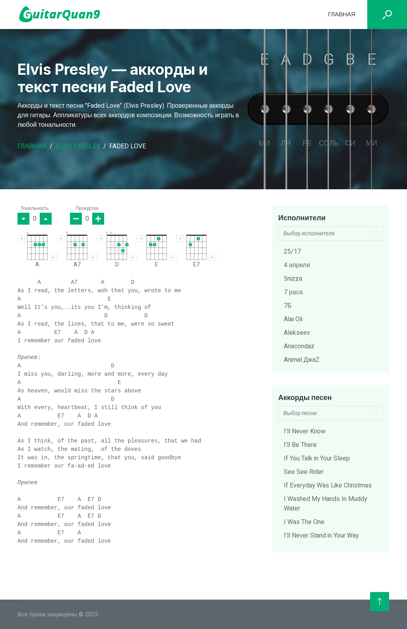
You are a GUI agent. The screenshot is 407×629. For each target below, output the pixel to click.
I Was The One (304, 522)
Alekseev (297, 333)
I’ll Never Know (305, 431)
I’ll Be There (300, 445)
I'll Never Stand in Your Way (321, 535)
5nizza (293, 278)
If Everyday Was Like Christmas (328, 485)
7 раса (293, 292)
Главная (341, 14)
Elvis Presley (78, 146)
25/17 (292, 251)
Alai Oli (293, 319)
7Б (288, 306)
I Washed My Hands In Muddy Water (325, 503)
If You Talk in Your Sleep (317, 458)
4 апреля (297, 265)
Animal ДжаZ (302, 360)
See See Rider (304, 472)
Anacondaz (299, 346)
